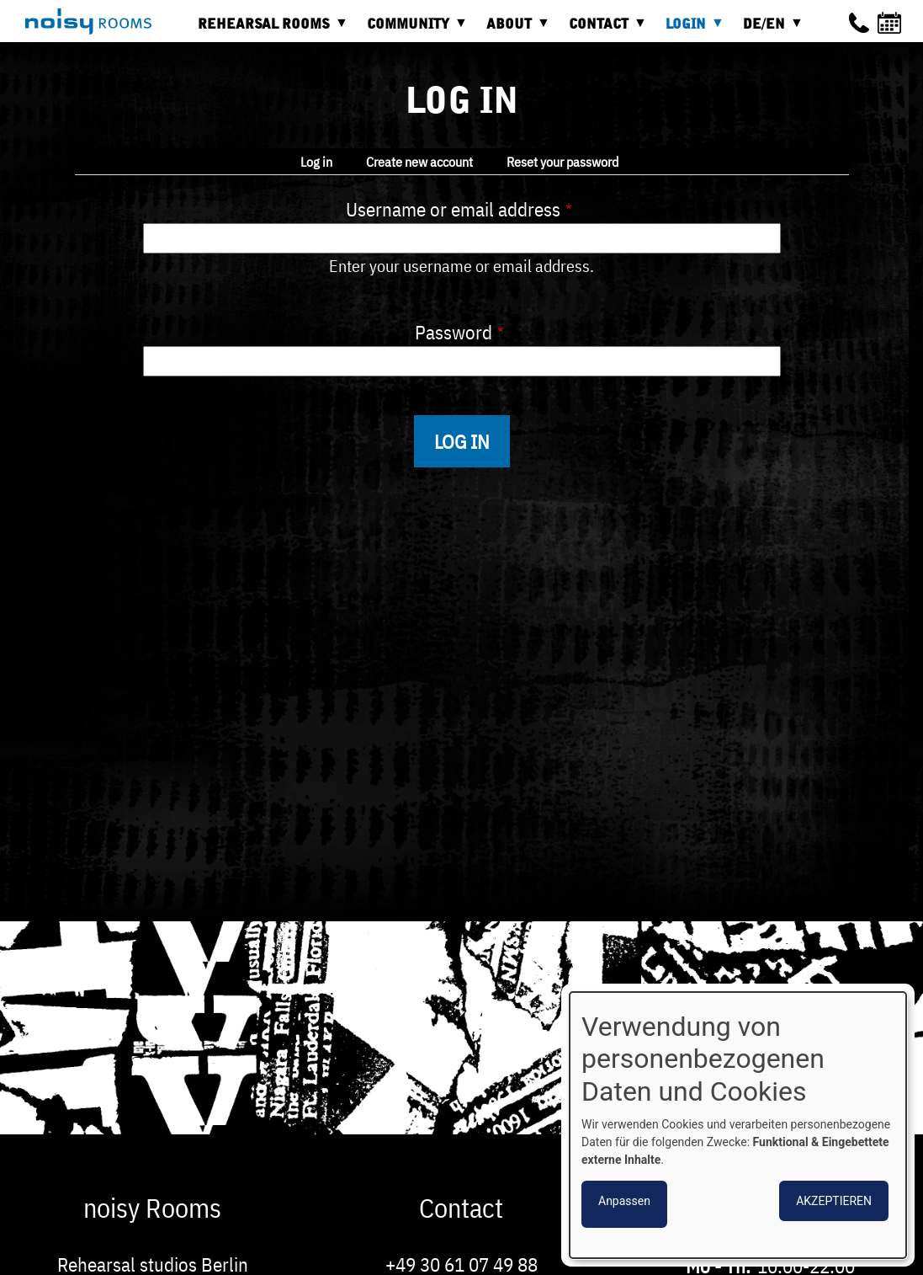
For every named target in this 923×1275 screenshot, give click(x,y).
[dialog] (738, 1125)
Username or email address (453, 208)
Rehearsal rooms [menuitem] (268, 30)
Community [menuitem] (412, 30)
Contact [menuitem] (602, 30)
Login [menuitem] (690, 30)
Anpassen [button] (624, 1201)
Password (453, 331)
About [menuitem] (513, 30)
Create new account (419, 161)
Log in (316, 161)
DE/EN (768, 30)
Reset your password (562, 161)
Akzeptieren (834, 1201)
